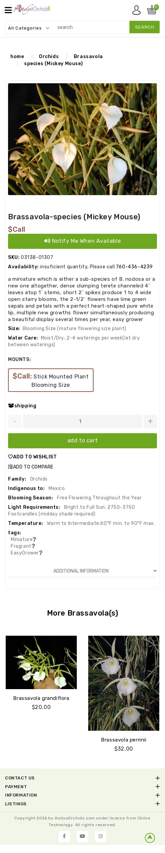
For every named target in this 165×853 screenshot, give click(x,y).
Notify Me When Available (82, 241)
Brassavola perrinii (123, 740)
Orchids (49, 57)
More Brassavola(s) (82, 613)
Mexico (56, 489)
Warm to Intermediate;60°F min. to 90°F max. (100, 524)
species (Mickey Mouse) (53, 64)
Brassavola (88, 57)
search (144, 27)
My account (138, 11)
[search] (105, 27)
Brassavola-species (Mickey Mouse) (74, 217)
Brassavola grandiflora (41, 698)
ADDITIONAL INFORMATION (105, 571)
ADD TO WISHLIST (32, 457)
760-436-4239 (134, 267)
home (17, 57)
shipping (22, 406)
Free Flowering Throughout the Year (99, 498)
